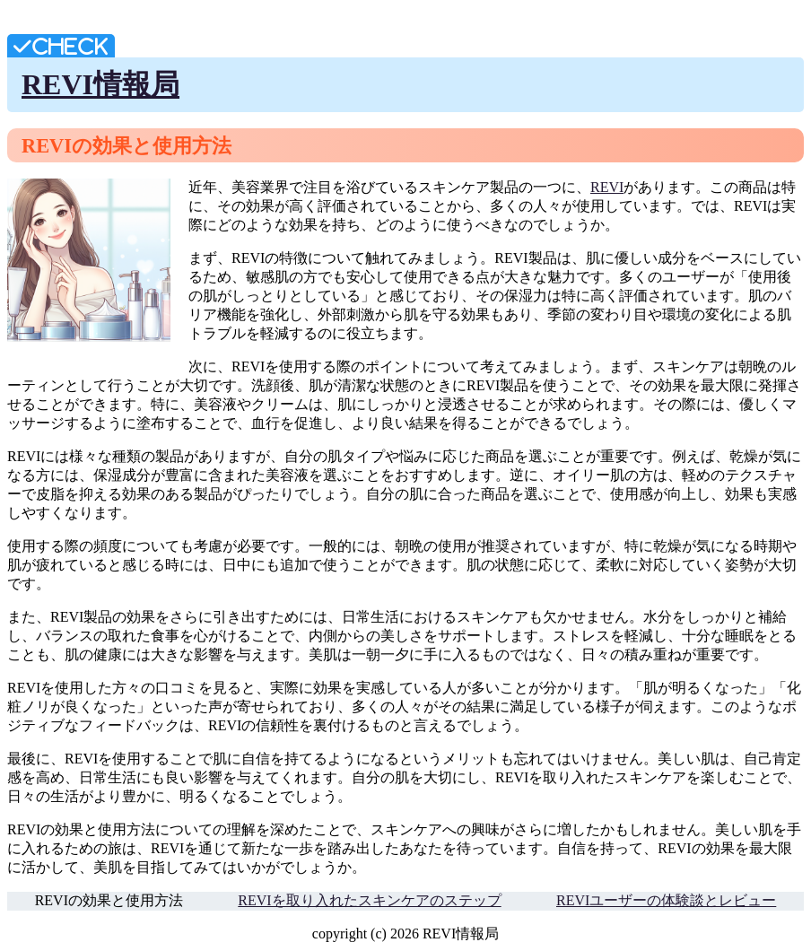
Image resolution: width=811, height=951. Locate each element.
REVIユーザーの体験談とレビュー (666, 900)
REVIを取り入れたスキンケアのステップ (369, 900)
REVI (607, 187)
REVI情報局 (100, 84)
